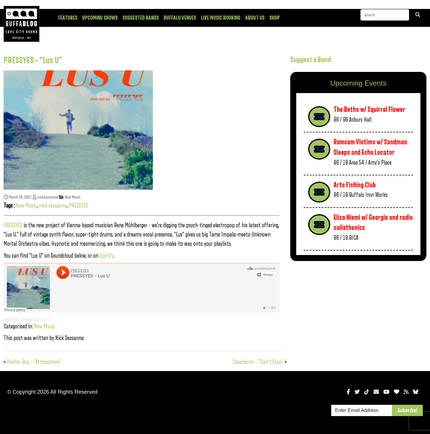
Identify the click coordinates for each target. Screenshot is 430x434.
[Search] (384, 17)
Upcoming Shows (100, 18)
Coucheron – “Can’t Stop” (258, 362)
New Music (70, 197)
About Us (255, 18)
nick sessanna (53, 206)
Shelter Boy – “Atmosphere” (34, 362)
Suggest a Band (310, 60)
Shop (274, 18)
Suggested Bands (140, 18)
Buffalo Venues (180, 18)
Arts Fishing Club (355, 185)
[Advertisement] (358, 312)
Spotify (106, 256)
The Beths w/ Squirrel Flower (369, 109)
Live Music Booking (220, 18)
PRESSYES (78, 206)
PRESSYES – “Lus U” (33, 60)
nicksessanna (45, 197)
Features (67, 18)
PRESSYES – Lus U (35, 319)
